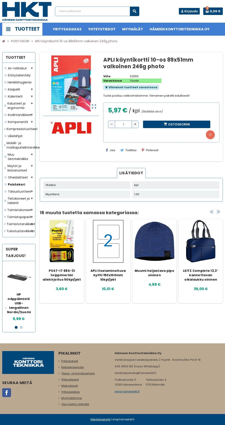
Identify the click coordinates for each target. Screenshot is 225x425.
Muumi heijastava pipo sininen (154, 273)
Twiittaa (128, 150)
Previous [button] (211, 211)
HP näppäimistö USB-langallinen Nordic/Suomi (19, 303)
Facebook (6, 392)
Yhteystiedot (70, 379)
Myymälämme (71, 398)
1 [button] (16, 327)
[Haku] (97, 11)
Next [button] (218, 211)
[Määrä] (123, 124)
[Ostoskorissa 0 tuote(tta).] (213, 11)
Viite (107, 76)
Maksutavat (69, 386)
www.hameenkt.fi (127, 391)
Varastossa (112, 81)
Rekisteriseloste (72, 367)
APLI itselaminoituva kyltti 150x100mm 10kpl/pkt (108, 275)
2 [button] (21, 327)
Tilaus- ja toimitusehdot (78, 373)
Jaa (110, 150)
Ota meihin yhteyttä (75, 404)
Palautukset (69, 361)
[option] (19, 293)
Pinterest (150, 150)
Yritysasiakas (70, 392)
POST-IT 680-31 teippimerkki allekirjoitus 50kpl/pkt (62, 275)
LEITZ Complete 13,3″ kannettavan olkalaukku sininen (200, 275)
